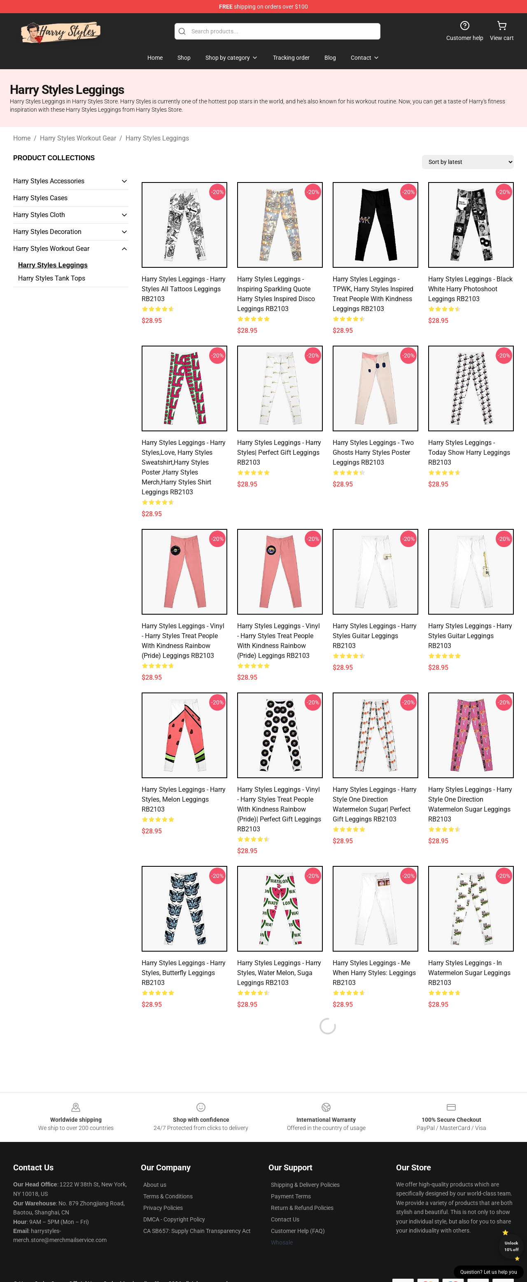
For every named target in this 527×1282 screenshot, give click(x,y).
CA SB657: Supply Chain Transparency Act (197, 1231)
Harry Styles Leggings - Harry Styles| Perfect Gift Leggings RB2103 (279, 452)
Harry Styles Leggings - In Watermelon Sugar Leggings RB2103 (469, 973)
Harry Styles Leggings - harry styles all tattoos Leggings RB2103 (184, 289)
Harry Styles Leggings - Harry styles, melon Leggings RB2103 (184, 799)
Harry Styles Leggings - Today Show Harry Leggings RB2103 (469, 452)
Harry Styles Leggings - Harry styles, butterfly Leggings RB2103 (184, 973)
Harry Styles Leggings (157, 138)
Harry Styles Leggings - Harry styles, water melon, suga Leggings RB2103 (279, 973)
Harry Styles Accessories (48, 181)
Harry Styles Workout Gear (78, 138)
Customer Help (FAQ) (298, 1231)
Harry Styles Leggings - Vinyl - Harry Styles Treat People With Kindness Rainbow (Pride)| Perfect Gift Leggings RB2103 (279, 809)
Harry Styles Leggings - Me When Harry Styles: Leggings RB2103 (374, 973)
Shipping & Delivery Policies (305, 1184)
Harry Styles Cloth (39, 215)
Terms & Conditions (168, 1196)
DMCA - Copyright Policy (174, 1219)
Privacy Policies (163, 1208)
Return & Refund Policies (302, 1208)
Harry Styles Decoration (47, 232)
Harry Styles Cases (40, 198)
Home (21, 138)
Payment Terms (291, 1196)
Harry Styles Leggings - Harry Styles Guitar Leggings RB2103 (375, 636)
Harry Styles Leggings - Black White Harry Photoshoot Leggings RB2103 (470, 289)
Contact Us (285, 1219)
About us (154, 1184)
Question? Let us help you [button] (488, 1272)
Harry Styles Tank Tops (51, 278)
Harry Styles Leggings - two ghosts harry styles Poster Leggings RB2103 (373, 452)
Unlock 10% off (511, 1246)
